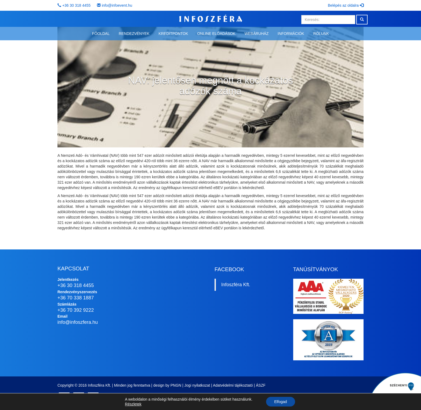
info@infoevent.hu (117, 5)
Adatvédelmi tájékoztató (233, 385)
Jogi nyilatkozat (197, 385)
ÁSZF (261, 385)
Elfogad (280, 402)
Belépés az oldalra (346, 5)
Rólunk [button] (321, 33)
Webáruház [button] (256, 33)
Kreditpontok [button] (173, 33)
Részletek (133, 404)
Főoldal (101, 33)
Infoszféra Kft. (235, 284)
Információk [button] (291, 33)
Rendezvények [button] (134, 33)
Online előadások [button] (216, 33)
